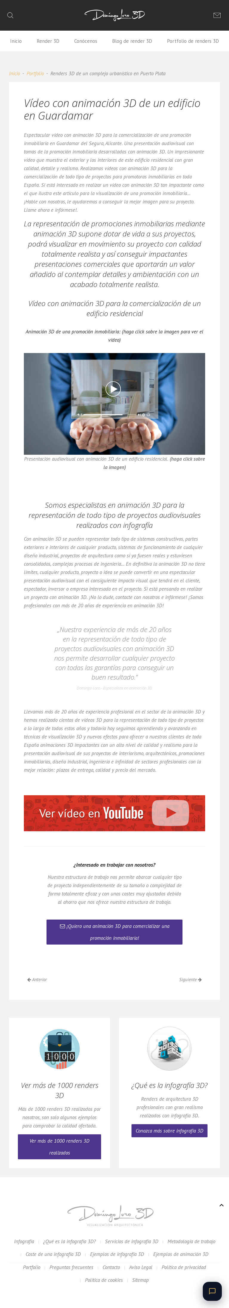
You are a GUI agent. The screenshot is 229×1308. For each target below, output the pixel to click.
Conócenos (85, 41)
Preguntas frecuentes (71, 1267)
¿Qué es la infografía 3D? (69, 1241)
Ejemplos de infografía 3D (117, 1254)
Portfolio (35, 73)
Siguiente (190, 979)
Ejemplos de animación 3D (180, 1254)
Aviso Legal (140, 1267)
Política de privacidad (184, 1267)
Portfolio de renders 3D (193, 41)
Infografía (24, 1241)
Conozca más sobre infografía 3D (169, 1130)
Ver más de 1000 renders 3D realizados (59, 1147)
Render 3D (48, 41)
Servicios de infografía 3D (131, 1241)
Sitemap (140, 1280)
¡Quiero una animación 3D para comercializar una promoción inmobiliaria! (114, 932)
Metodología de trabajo (191, 1241)
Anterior (37, 979)
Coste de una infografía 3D (53, 1254)
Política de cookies (104, 1280)
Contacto (111, 1267)
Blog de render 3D (132, 41)
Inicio (16, 41)
